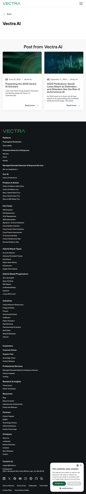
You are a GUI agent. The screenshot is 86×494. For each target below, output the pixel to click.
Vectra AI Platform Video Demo (13, 186)
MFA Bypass (7, 284)
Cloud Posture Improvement (12, 232)
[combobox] (77, 465)
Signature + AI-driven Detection (13, 223)
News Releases (8, 451)
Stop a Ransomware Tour (11, 196)
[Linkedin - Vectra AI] (4, 478)
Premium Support (9, 373)
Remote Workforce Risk (11, 242)
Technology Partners (10, 423)
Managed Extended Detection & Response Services (23, 165)
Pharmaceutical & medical (12, 327)
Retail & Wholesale (9, 334)
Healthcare (6, 318)
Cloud (5, 157)
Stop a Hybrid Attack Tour (11, 193)
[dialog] (67, 477)
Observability (7, 146)
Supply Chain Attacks (10, 269)
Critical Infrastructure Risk (11, 239)
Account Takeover (9, 253)
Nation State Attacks (10, 262)
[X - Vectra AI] (9, 478)
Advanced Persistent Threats (12, 256)
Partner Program (8, 416)
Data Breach (7, 259)
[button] (67, 488)
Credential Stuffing (9, 287)
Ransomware (7, 266)
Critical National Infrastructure (13, 305)
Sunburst (6, 291)
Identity (5, 161)
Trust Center (43, 486)
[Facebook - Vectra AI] (14, 478)
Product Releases (9, 361)
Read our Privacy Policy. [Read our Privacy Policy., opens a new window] (72, 479)
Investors (6, 448)
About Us (6, 438)
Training (5, 377)
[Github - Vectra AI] (36, 478)
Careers (5, 454)
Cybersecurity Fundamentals (12, 404)
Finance (5, 311)
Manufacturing (8, 324)
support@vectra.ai (9, 465)
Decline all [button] (74, 483)
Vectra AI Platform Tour (11, 189)
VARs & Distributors (9, 426)
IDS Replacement (9, 213)
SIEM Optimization (9, 220)
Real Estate (6, 330)
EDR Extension (8, 210)
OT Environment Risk (10, 236)
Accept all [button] (59, 483)
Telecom (6, 337)
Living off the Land (9, 294)
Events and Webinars (10, 407)
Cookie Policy (7, 490)
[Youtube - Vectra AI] (20, 478)
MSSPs (5, 419)
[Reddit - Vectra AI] (31, 478)
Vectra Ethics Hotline (22, 490)
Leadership (6, 441)
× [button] (81, 465)
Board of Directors (9, 445)
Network (6, 154)
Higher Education (9, 321)
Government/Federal (10, 314)
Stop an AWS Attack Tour (11, 199)
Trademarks (33, 486)
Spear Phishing (8, 281)
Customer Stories (10, 350)
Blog (4, 398)
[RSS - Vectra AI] (41, 478)
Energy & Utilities (8, 308)
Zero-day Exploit (8, 278)
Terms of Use (21, 486)
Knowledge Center (9, 358)
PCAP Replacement (9, 216)
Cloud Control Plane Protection (13, 229)
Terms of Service (8, 486)
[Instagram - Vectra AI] (25, 478)
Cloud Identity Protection (11, 226)
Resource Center (8, 401)
